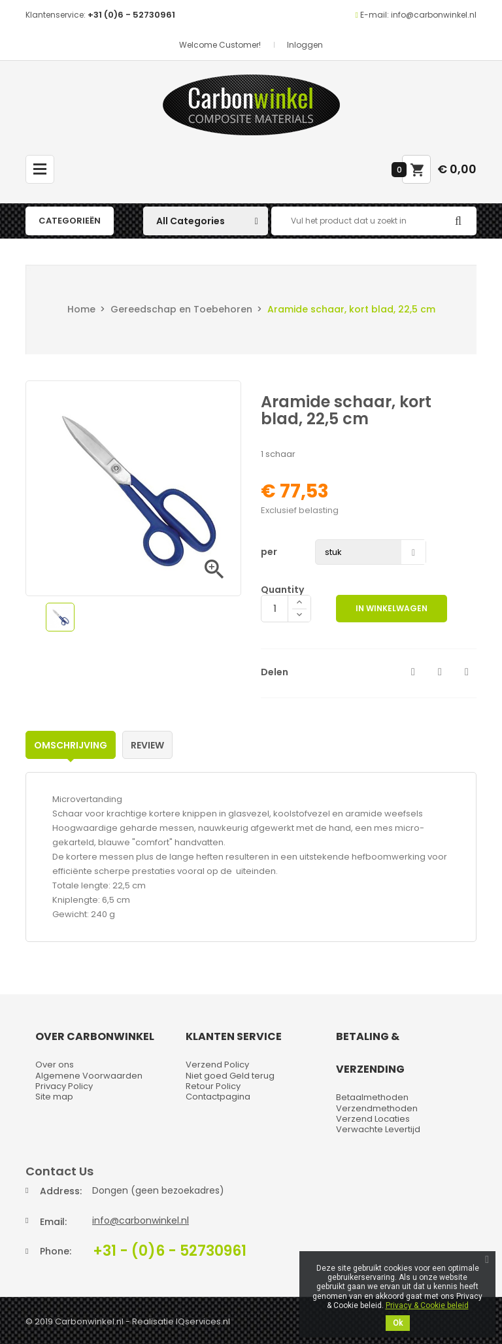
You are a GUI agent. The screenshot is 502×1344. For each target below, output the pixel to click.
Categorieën (70, 220)
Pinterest (467, 672)
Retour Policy (213, 1086)
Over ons (54, 1064)
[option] (60, 617)
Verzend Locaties (373, 1119)
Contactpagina (218, 1096)
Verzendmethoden (377, 1108)
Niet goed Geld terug (230, 1075)
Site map (54, 1096)
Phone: (55, 1251)
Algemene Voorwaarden (88, 1075)
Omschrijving (70, 745)
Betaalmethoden (372, 1097)
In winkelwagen (391, 608)
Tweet (440, 672)
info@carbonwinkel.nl (140, 1220)
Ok (398, 1323)
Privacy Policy (64, 1086)
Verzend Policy (217, 1064)
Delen (413, 672)
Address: (61, 1191)
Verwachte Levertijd (378, 1129)
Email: (53, 1221)
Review (147, 745)
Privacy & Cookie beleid (427, 1305)
